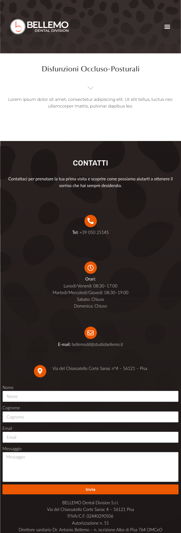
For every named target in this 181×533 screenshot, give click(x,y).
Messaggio (12, 448)
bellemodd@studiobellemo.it (97, 344)
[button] (167, 26)
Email (7, 428)
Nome (8, 387)
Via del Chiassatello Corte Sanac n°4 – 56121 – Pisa (99, 368)
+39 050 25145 (90, 232)
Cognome (11, 407)
